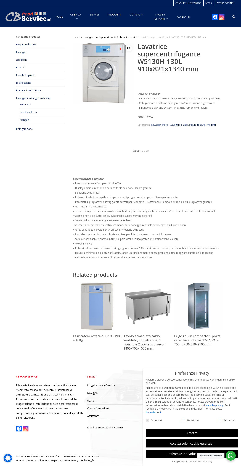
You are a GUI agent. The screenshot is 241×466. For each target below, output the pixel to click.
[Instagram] (221, 17)
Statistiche (190, 420)
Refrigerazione (24, 129)
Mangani (25, 119)
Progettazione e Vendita (101, 385)
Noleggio (92, 393)
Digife (91, 460)
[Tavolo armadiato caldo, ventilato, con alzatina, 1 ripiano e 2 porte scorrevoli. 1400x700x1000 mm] (147, 306)
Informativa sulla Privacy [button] (201, 461)
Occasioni (21, 59)
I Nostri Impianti (25, 75)
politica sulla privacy (212, 405)
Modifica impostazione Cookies (105, 427)
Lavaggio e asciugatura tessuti (33, 98)
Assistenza (93, 416)
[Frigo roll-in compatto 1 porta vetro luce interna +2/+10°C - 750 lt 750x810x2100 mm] (198, 306)
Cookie (65, 460)
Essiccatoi (25, 104)
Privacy (75, 460)
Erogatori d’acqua (26, 44)
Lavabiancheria (28, 112)
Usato (90, 400)
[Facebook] (215, 17)
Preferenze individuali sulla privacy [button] (192, 454)
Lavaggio (21, 52)
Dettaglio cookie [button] (180, 461)
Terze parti (227, 420)
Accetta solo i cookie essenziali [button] (192, 443)
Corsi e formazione (98, 408)
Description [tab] (141, 151)
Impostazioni (153, 412)
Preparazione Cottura (28, 90)
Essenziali (154, 420)
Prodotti (20, 67)
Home (76, 37)
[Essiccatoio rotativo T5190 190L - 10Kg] (97, 306)
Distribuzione (23, 82)
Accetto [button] (192, 433)
